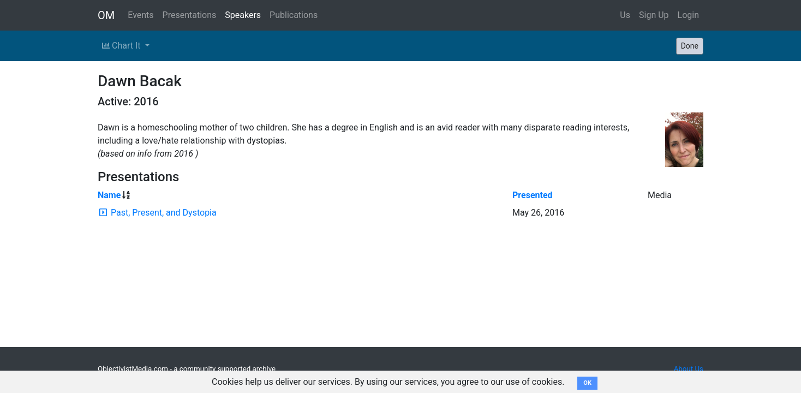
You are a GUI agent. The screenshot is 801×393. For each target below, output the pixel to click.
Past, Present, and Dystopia (164, 212)
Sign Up (654, 15)
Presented (532, 195)
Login (688, 15)
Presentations (190, 15)
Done (689, 45)
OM (106, 15)
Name (109, 195)
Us (625, 15)
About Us (688, 369)
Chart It (122, 45)
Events (140, 15)
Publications (294, 15)
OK (587, 382)
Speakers (243, 15)
